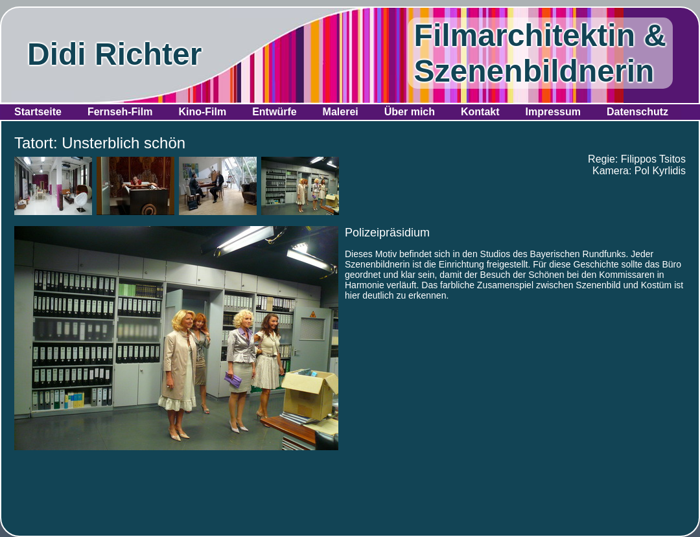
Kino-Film (202, 111)
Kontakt (480, 111)
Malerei (340, 111)
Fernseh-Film (120, 111)
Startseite (38, 111)
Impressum (553, 111)
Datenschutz (637, 111)
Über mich (409, 111)
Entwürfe (274, 111)
